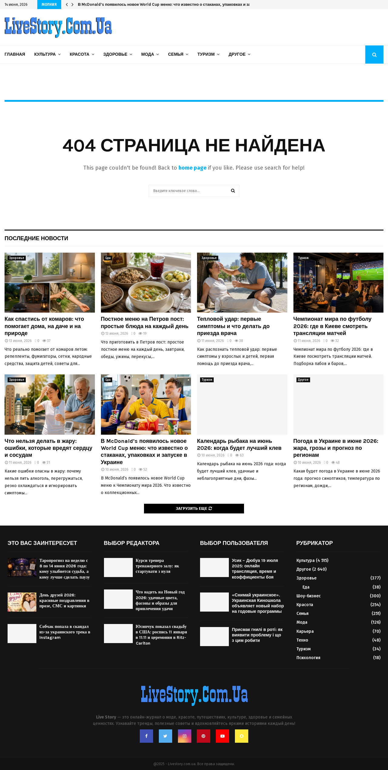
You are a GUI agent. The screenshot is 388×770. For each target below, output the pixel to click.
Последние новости (36, 238)
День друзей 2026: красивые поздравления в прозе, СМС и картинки (64, 600)
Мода (147, 54)
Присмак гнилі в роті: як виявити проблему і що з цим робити (257, 635)
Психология (308, 657)
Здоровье (115, 54)
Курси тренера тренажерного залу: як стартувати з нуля (157, 566)
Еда (108, 258)
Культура (45, 54)
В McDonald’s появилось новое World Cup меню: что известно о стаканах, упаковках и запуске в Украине (180, 4)
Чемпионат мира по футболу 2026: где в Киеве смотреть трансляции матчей (332, 326)
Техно (302, 640)
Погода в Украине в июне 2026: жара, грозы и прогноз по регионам (335, 448)
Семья (175, 54)
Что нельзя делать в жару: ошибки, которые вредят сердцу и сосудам (48, 448)
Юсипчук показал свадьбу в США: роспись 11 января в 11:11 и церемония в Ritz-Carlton (161, 635)
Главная (15, 54)
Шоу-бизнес (308, 596)
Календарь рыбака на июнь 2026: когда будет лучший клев (239, 444)
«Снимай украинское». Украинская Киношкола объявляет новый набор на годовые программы (258, 603)
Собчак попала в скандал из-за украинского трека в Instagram (64, 632)
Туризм (206, 54)
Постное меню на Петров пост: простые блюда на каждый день (145, 322)
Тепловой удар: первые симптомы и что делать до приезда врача (233, 326)
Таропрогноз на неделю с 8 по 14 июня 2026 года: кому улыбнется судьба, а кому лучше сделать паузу (64, 569)
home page (192, 167)
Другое (237, 54)
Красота (79, 54)
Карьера (305, 631)
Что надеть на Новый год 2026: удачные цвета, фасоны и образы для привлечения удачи (160, 600)
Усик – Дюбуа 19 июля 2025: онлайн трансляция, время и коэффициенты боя (255, 569)
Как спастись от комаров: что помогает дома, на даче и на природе (44, 326)
